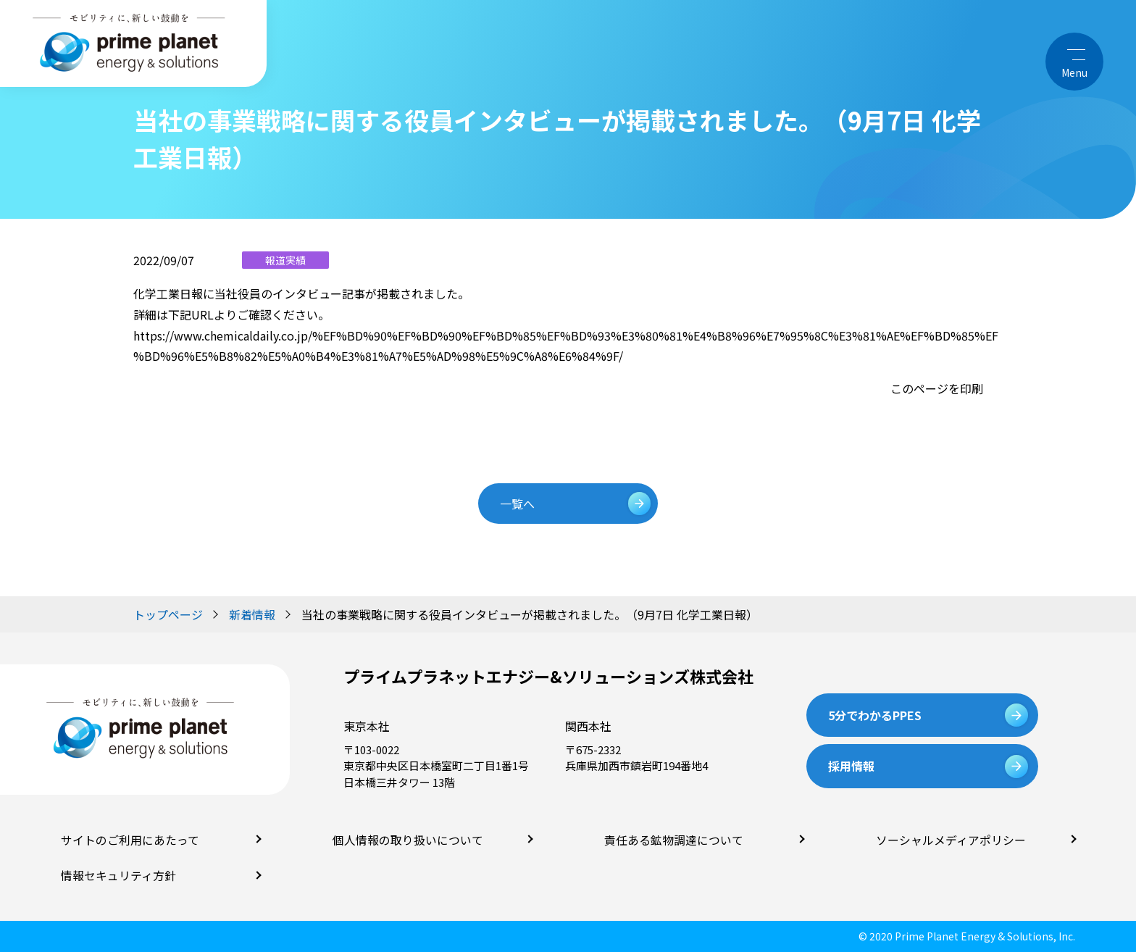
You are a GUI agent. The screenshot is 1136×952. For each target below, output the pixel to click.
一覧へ (520, 503)
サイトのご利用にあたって (126, 840)
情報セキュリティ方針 (115, 875)
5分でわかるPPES (875, 715)
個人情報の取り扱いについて (403, 840)
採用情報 (851, 765)
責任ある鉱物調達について (669, 840)
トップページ (168, 614)
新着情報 (252, 614)
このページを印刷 (936, 388)
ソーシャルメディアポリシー (946, 840)
